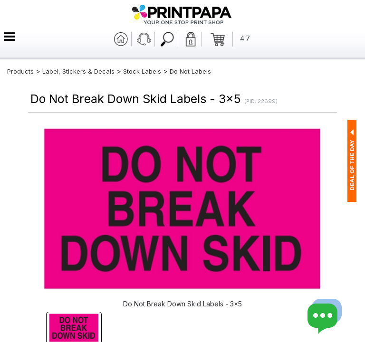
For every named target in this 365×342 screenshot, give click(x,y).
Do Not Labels (190, 71)
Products (20, 71)
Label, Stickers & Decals (79, 71)
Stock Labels (142, 71)
